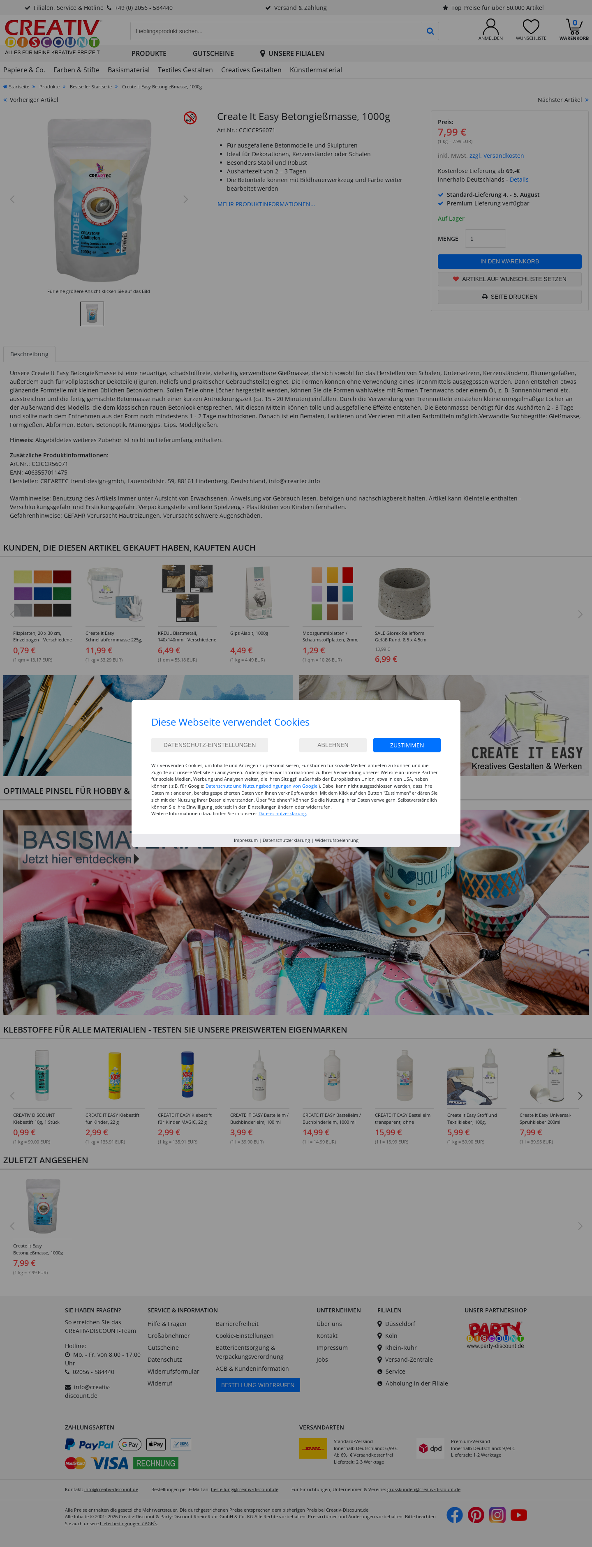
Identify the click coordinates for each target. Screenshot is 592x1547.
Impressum (246, 840)
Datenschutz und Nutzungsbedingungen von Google (261, 786)
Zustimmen (407, 745)
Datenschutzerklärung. (283, 813)
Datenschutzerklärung (286, 840)
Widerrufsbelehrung (336, 840)
